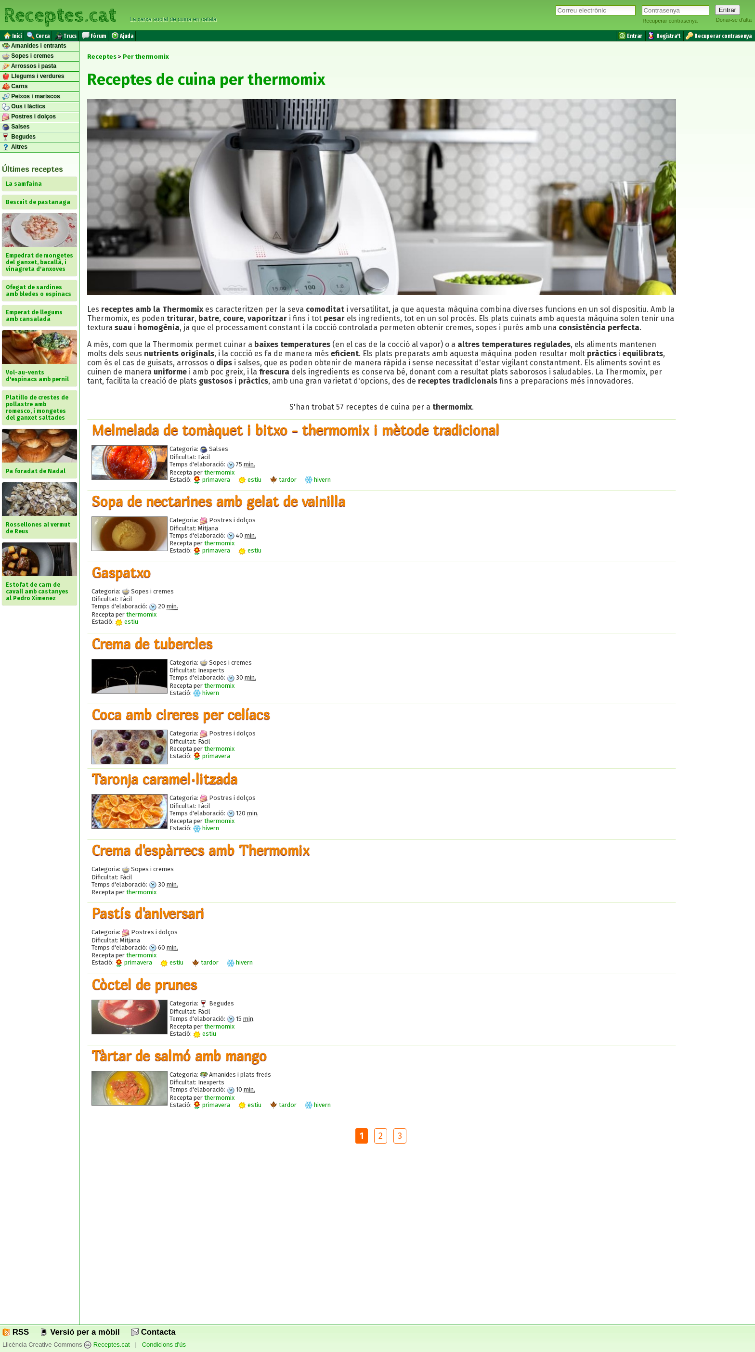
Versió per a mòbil (79, 1332)
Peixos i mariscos (31, 97)
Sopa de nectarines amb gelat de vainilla (218, 501)
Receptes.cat (59, 14)
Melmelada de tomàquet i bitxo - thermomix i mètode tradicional (295, 430)
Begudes (19, 137)
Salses (15, 127)
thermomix (219, 472)
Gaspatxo (121, 572)
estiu (249, 479)
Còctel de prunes (144, 984)
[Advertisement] (381, 1241)
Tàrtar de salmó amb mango (179, 1055)
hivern (318, 479)
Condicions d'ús (164, 1344)
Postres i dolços (29, 117)
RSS (15, 1332)
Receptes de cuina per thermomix (206, 79)
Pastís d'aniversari (147, 913)
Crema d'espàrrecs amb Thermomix (200, 850)
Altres (14, 147)
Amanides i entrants (34, 46)
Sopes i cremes (27, 56)
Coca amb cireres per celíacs (180, 714)
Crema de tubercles (151, 643)
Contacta (153, 1332)
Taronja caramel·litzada (164, 779)
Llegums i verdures (33, 76)
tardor (283, 479)
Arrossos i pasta (29, 66)
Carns (14, 86)
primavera (211, 479)
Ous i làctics (23, 107)
